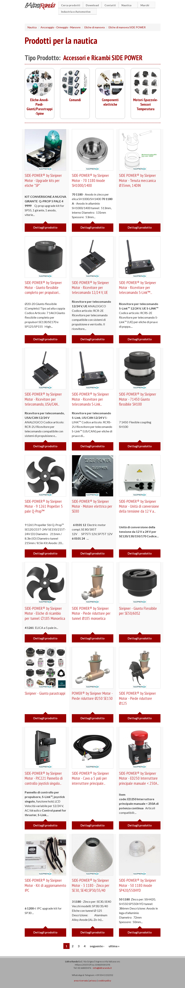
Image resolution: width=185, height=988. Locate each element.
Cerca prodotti (70, 5)
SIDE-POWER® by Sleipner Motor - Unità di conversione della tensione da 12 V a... (139, 506)
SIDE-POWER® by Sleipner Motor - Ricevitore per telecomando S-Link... (90, 399)
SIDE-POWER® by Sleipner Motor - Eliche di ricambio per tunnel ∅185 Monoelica (45, 613)
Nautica (127, 5)
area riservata (81, 980)
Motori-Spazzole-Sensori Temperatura (145, 104)
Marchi (145, 5)
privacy (93, 980)
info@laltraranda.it (102, 967)
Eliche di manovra (94, 27)
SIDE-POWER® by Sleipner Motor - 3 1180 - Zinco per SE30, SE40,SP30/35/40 (91, 885)
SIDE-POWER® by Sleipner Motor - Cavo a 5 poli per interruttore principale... (90, 778)
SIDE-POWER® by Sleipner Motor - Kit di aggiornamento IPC (43, 885)
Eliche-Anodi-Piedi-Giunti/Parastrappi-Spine (39, 106)
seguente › (97, 946)
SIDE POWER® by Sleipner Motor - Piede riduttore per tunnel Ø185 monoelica (91, 613)
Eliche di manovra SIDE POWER (127, 27)
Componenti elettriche (110, 102)
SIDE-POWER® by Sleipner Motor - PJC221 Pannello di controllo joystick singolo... (44, 778)
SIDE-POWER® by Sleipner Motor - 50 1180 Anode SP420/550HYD (137, 885)
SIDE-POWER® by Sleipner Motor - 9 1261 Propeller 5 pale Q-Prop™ (44, 506)
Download (92, 5)
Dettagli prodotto (45, 227)
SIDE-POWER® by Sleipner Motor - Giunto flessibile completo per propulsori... (43, 287)
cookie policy (104, 980)
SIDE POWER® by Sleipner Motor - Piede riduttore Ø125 (137, 698)
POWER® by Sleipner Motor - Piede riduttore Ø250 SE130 (92, 696)
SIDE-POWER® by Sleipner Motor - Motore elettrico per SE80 (92, 506)
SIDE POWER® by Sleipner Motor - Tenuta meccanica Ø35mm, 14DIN (137, 180)
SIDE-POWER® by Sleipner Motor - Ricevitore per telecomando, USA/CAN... (43, 399)
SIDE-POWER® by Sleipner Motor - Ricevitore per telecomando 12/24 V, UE (90, 287)
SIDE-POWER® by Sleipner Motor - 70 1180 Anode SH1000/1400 (90, 180)
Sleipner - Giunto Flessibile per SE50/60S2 (138, 611)
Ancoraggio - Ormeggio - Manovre (61, 27)
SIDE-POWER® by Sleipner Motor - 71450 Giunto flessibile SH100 (137, 399)
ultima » (114, 946)
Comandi (75, 99)
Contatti (110, 5)
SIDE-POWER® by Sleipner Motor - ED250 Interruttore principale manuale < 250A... (139, 778)
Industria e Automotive (76, 11)
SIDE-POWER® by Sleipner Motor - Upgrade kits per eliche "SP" (43, 180)
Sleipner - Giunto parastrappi (45, 693)
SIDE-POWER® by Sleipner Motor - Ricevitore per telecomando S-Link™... (137, 287)
